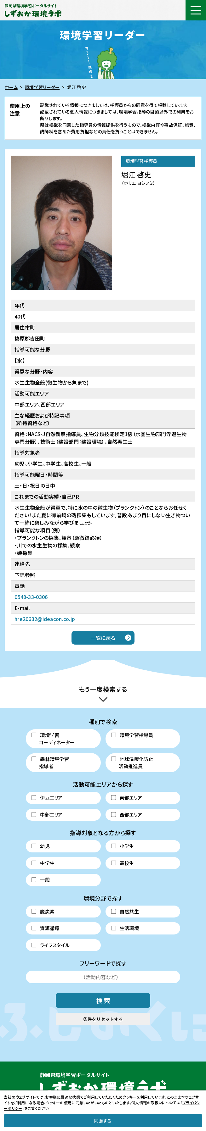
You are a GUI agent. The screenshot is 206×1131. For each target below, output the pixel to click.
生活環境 (125, 928)
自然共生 (125, 911)
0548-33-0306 (31, 597)
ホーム (11, 87)
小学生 (122, 846)
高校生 (122, 863)
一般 (40, 879)
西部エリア (126, 814)
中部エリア (47, 814)
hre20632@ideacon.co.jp (44, 619)
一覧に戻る (103, 637)
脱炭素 (42, 911)
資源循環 (45, 928)
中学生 (42, 863)
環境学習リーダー (42, 87)
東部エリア (126, 797)
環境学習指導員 (132, 735)
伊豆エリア (47, 797)
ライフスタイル (50, 945)
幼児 (40, 846)
